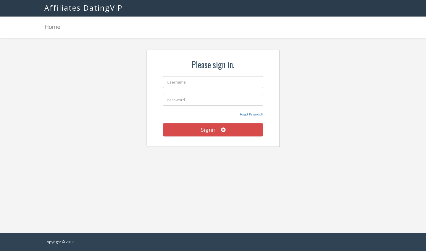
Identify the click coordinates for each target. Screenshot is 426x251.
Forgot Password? (251, 114)
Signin (213, 129)
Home (52, 27)
